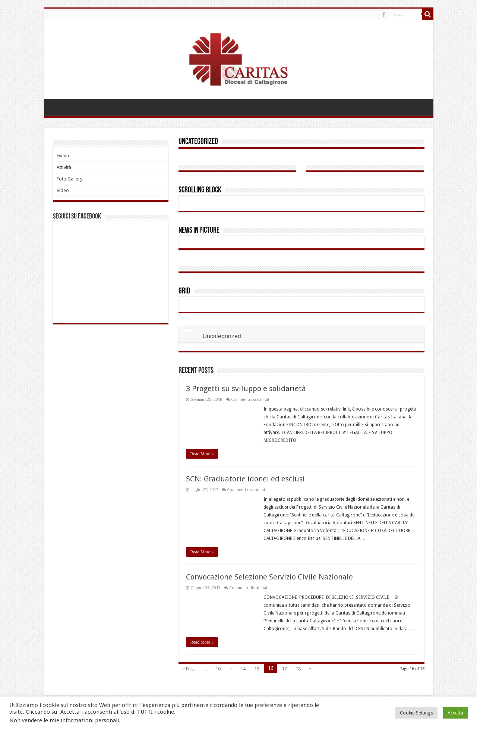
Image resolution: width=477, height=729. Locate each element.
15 (256, 669)
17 (284, 669)
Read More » (202, 453)
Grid (184, 291)
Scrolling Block (200, 190)
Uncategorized (198, 142)
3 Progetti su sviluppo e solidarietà (246, 388)
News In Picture (199, 230)
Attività (64, 167)
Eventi (63, 155)
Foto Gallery (69, 179)
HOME (57, 106)
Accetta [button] (455, 713)
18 (298, 669)
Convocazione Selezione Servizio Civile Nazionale (269, 576)
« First (188, 669)
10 (218, 669)
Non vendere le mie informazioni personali (64, 720)
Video (63, 190)
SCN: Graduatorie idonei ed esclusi (245, 478)
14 (243, 669)
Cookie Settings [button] (416, 713)
